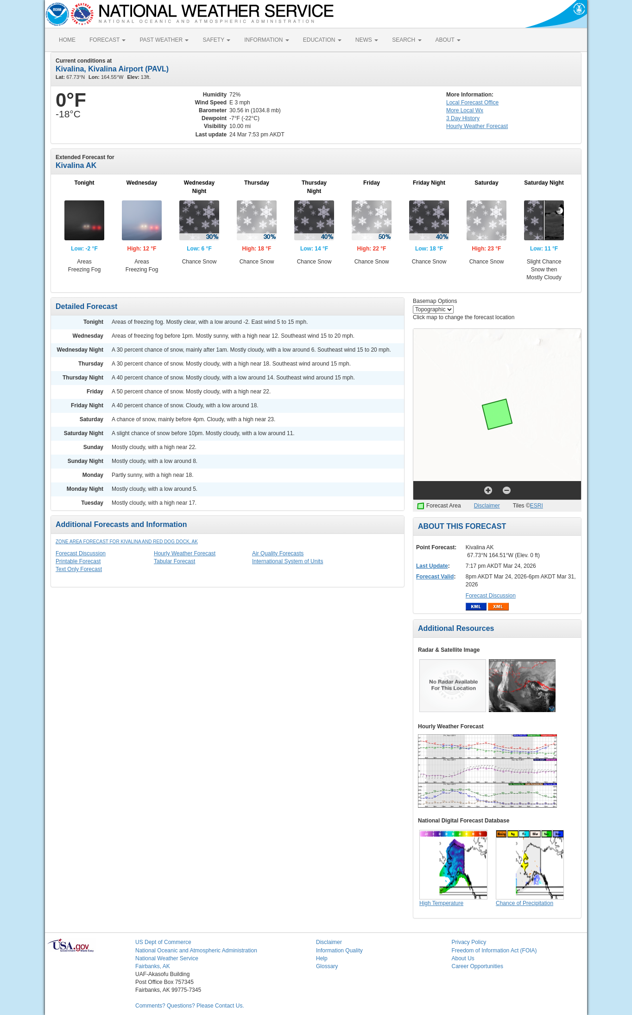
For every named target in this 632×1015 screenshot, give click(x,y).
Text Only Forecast (79, 569)
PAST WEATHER (164, 40)
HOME (67, 40)
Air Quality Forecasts (277, 553)
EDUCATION (322, 40)
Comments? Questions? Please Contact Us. (189, 1005)
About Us (463, 958)
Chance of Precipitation (524, 903)
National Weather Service (166, 958)
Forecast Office (472, 102)
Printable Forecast (78, 561)
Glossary (327, 966)
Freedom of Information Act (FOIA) (494, 950)
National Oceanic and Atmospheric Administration (196, 950)
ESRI (536, 505)
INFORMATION (266, 40)
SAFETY (216, 40)
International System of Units (287, 561)
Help (322, 958)
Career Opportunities (477, 966)
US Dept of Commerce (163, 942)
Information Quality (339, 950)
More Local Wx (464, 110)
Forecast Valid (435, 576)
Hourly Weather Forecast (184, 553)
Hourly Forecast (477, 126)
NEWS (366, 40)
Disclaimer (487, 505)
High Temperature (441, 903)
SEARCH (406, 40)
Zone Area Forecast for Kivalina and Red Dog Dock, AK (127, 541)
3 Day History (463, 118)
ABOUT (448, 40)
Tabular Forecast (174, 561)
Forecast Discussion (81, 553)
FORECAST (107, 40)
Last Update (432, 566)
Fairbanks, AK (152, 966)
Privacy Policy (469, 942)
